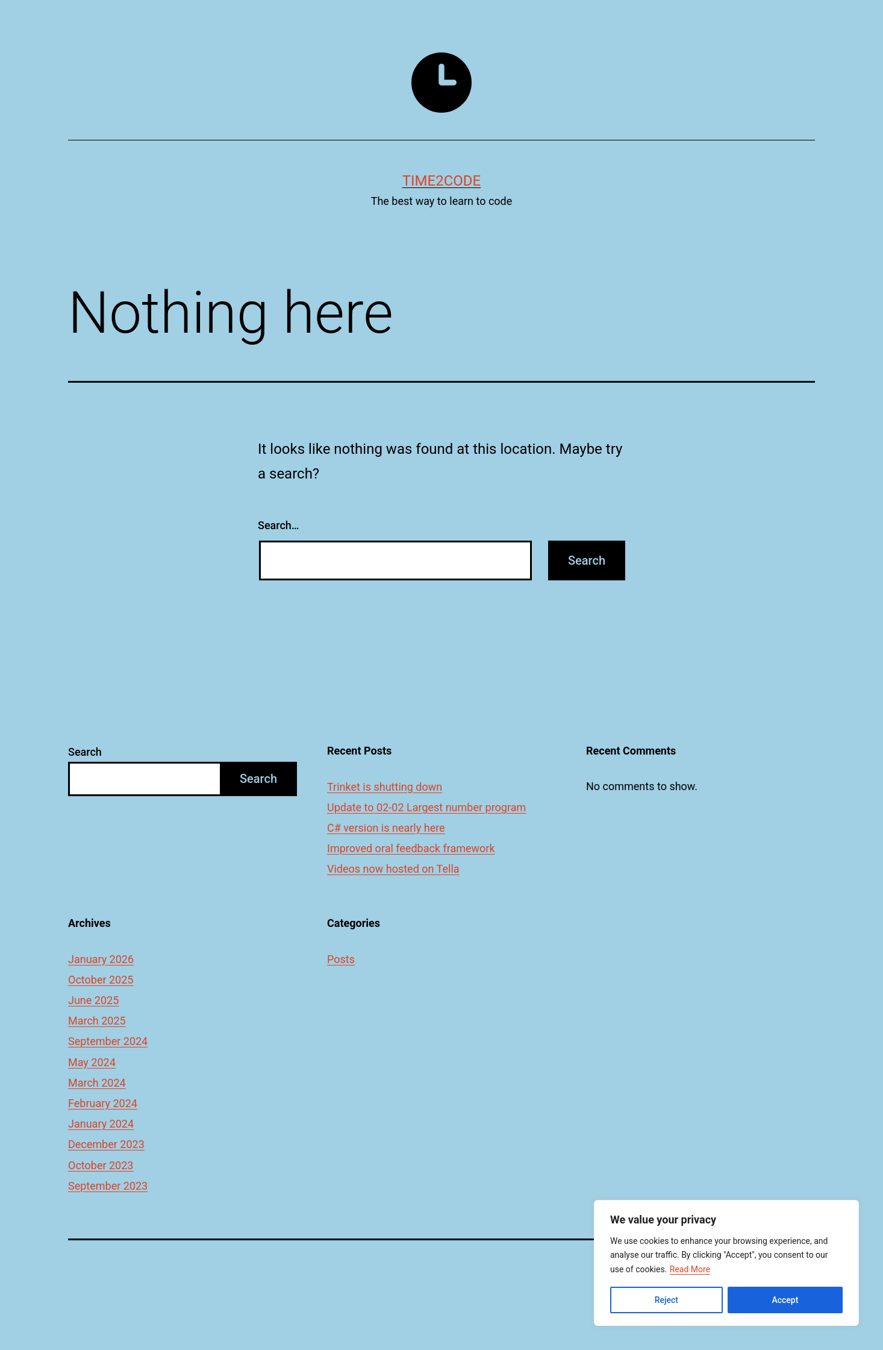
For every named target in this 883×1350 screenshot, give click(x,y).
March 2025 (97, 1020)
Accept (785, 1300)
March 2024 (97, 1082)
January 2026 (101, 959)
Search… (278, 525)
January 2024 (101, 1123)
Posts (341, 959)
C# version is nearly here (386, 827)
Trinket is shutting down (384, 786)
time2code (441, 180)
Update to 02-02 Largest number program (426, 807)
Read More (690, 1269)
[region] (726, 1263)
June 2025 (93, 1000)
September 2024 (108, 1041)
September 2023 (108, 1185)
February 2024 (102, 1103)
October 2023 (100, 1165)
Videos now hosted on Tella (393, 868)
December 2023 (106, 1144)
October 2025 (100, 979)
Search (85, 752)
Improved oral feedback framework (411, 848)
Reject (666, 1300)
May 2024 (92, 1062)
